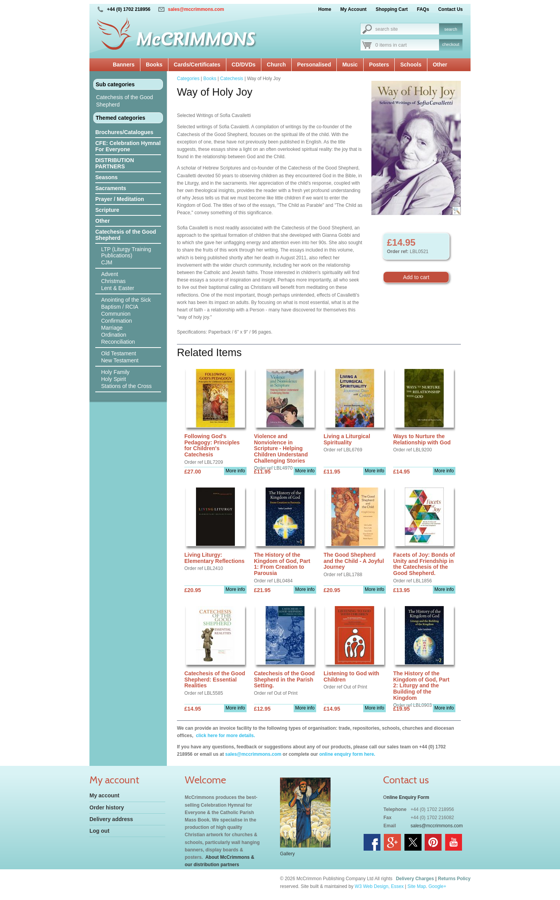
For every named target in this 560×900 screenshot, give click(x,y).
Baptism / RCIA (119, 307)
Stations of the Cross (126, 386)
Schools (410, 64)
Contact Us (450, 9)
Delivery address (111, 819)
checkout (450, 44)
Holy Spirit (113, 379)
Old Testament (118, 353)
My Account (353, 9)
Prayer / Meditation (119, 199)
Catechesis (231, 78)
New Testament (119, 360)
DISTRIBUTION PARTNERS (114, 163)
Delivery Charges (415, 878)
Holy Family (115, 372)
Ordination (113, 335)
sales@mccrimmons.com (196, 9)
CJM (106, 262)
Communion (115, 314)
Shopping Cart (392, 9)
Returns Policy (454, 878)
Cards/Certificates (197, 64)
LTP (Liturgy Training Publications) (126, 252)
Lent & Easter (117, 288)
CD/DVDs (244, 64)
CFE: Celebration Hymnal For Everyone (128, 146)
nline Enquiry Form (408, 797)
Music (350, 64)
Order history (106, 807)
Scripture (107, 210)
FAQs (423, 9)
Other (440, 64)
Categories (188, 78)
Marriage (111, 328)
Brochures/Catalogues (124, 132)
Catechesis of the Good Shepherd (124, 101)
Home (324, 9)
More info (235, 471)
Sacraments (110, 188)
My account (104, 795)
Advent (109, 274)
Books (154, 64)
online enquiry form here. (347, 754)
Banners (124, 64)
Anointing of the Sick (126, 300)
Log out (99, 831)
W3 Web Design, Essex (379, 886)
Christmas (113, 281)
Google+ (437, 886)
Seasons (106, 177)
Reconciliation (118, 342)
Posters (379, 64)
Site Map (417, 886)
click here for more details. (224, 735)
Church (276, 64)
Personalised (314, 64)
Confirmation (116, 321)
